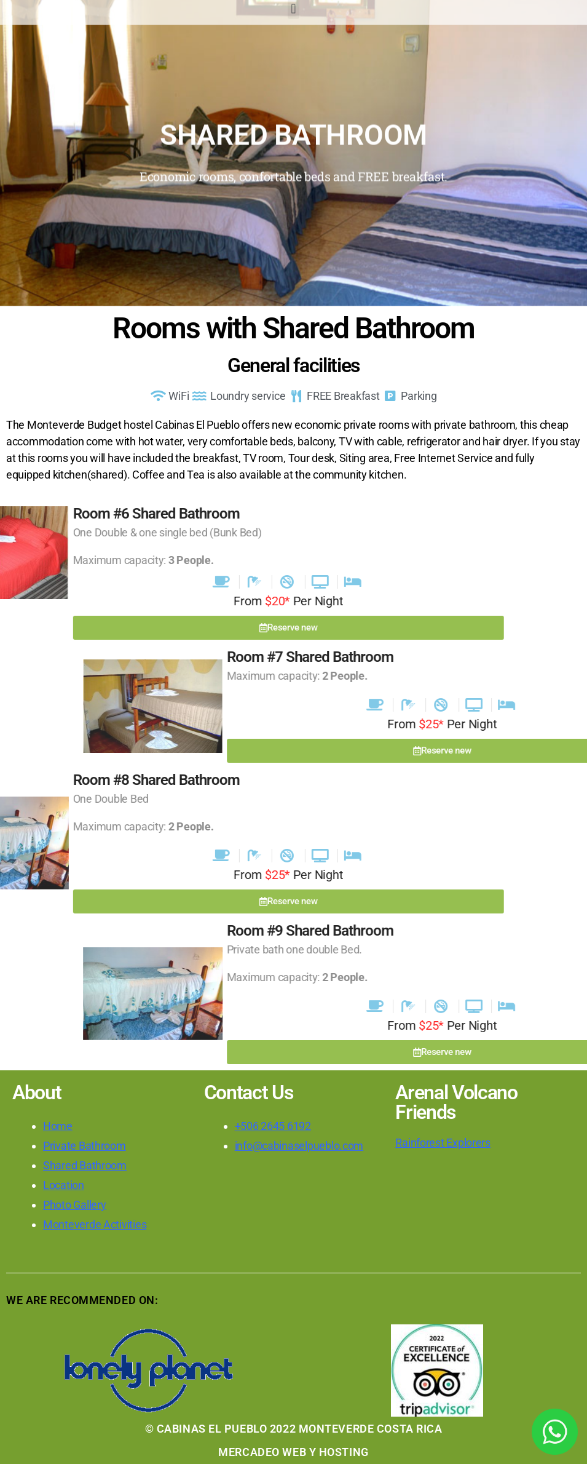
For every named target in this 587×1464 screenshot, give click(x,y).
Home (58, 1126)
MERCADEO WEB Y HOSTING (293, 1452)
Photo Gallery (74, 1204)
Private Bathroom (84, 1145)
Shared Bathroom (85, 1165)
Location (63, 1185)
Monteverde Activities (94, 1224)
